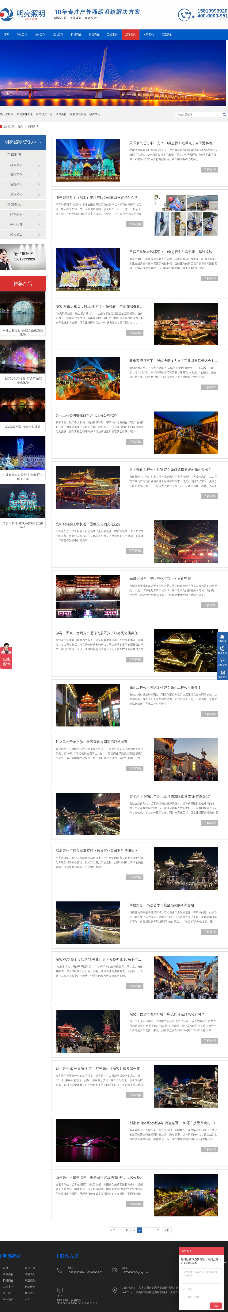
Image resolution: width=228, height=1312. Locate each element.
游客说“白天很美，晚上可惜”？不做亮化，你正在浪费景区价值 (99, 306)
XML (27, 1299)
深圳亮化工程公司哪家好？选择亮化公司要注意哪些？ (97, 851)
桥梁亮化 (76, 34)
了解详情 (210, 169)
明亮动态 (16, 214)
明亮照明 (62, 1300)
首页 (6, 34)
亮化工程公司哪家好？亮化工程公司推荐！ (88, 415)
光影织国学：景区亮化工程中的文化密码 (160, 579)
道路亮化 (58, 34)
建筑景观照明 (78, 114)
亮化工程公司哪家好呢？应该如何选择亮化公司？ (167, 1014)
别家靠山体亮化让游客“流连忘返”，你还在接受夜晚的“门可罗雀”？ (173, 1123)
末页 (167, 1230)
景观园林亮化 (25, 114)
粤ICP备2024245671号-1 (82, 1302)
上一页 (124, 1230)
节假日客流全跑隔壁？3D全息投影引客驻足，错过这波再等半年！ (173, 252)
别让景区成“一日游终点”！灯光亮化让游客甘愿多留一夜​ (98, 1069)
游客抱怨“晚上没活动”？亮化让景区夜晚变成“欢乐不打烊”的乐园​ (99, 959)
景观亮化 (94, 34)
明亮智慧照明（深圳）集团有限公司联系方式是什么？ (97, 197)
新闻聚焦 (130, 34)
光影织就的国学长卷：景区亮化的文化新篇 (88, 524)
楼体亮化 (40, 34)
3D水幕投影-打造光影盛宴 (22, 426)
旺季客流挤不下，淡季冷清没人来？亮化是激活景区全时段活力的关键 (173, 361)
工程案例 (112, 34)
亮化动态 (16, 234)
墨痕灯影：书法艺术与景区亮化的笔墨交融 (161, 905)
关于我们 (148, 34)
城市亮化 (61, 114)
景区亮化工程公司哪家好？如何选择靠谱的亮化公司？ (170, 470)
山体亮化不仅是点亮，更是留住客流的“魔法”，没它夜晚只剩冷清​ (99, 1177)
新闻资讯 (33, 126)
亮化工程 (22, 34)
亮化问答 (16, 224)
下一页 (155, 1230)
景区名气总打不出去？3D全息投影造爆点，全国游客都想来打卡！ (173, 143)
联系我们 (167, 34)
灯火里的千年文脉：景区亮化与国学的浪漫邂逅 (91, 742)
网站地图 (8, 1299)
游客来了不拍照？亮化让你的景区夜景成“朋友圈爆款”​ (169, 796)
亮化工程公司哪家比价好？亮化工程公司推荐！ (165, 687)
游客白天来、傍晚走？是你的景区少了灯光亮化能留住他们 (99, 633)
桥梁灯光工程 (44, 114)
